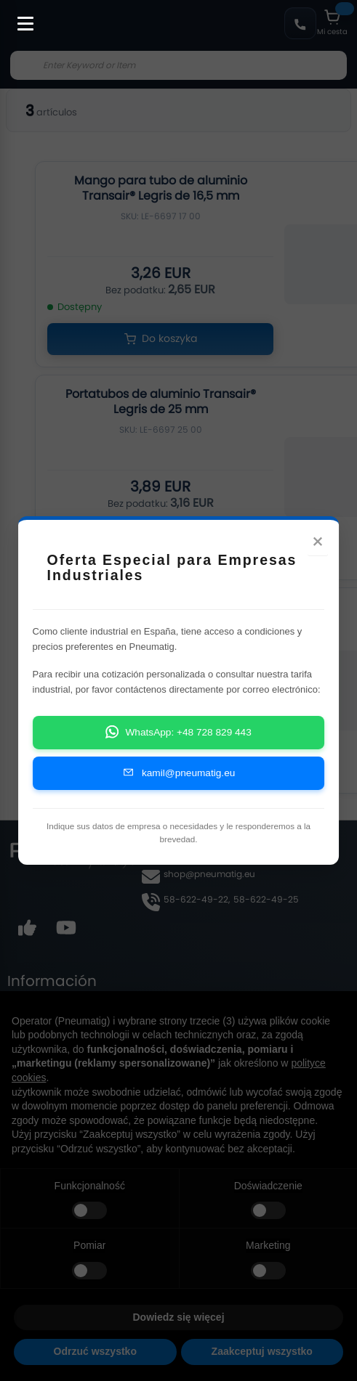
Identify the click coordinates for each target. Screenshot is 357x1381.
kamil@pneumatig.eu (179, 784)
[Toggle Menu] (19, 16)
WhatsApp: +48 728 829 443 (178, 743)
